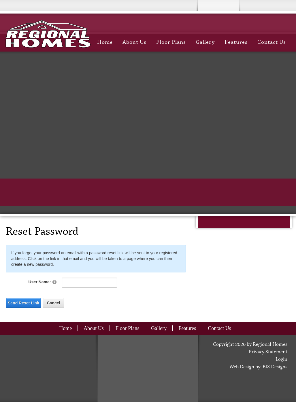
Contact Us (271, 42)
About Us (134, 42)
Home (105, 42)
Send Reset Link (23, 303)
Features (236, 42)
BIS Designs (275, 367)
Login (281, 359)
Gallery (205, 42)
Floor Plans (171, 42)
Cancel (53, 303)
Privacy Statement (268, 352)
